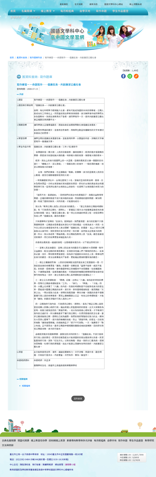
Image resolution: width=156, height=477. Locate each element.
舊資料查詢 (22, 57)
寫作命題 (101, 11)
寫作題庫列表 (36, 57)
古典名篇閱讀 (9, 440)
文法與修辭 (33, 17)
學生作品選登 (120, 11)
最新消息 (93, 4)
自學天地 (85, 11)
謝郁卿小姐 (70, 464)
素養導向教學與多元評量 (79, 440)
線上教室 (48, 11)
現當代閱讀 (23, 440)
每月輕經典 (67, 11)
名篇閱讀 (28, 11)
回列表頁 (78, 398)
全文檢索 (79, 4)
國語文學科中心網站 (113, 4)
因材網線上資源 (57, 440)
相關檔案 (26, 385)
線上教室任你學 (39, 440)
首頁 (13, 11)
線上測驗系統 (135, 4)
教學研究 (15, 17)
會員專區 (64, 4)
